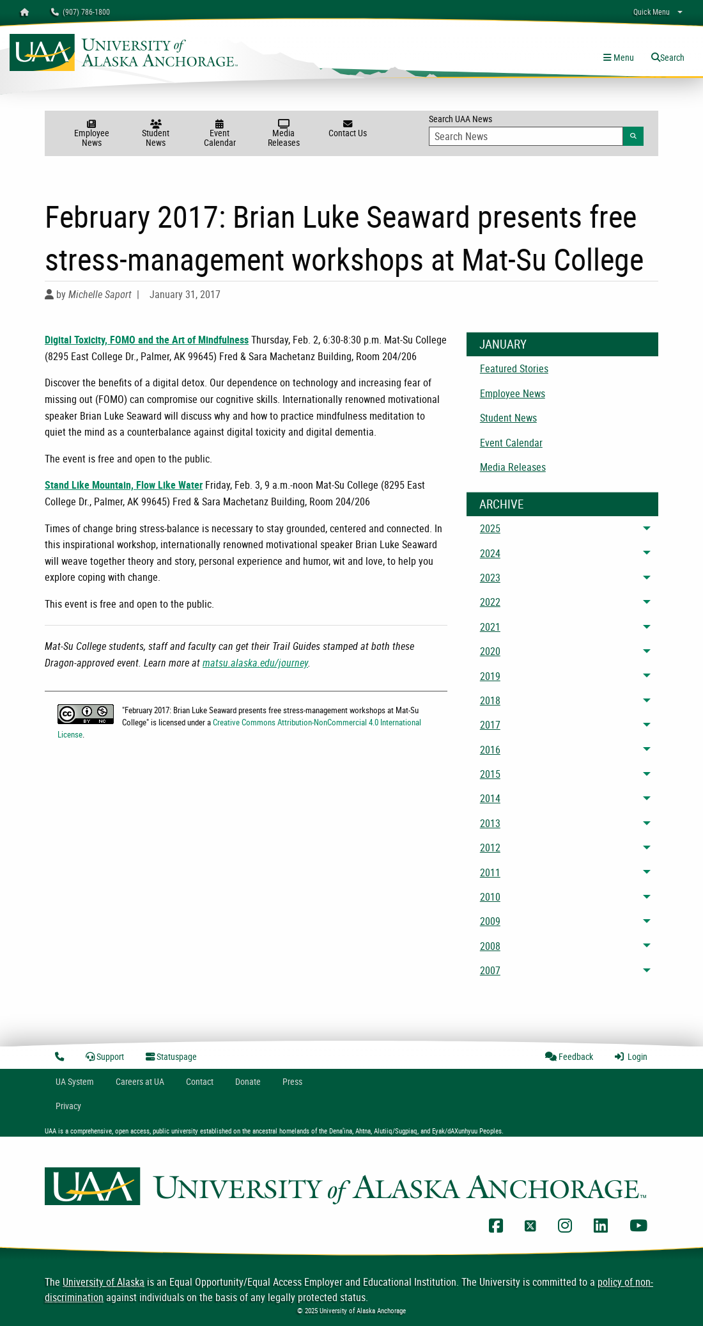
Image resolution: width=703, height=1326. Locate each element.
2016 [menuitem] (490, 750)
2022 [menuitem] (490, 602)
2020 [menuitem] (490, 651)
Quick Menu (651, 11)
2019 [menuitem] (490, 676)
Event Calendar (220, 134)
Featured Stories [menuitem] (514, 368)
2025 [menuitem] (490, 528)
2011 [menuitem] (490, 872)
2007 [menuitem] (490, 970)
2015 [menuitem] (490, 774)
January (503, 344)
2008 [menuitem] (490, 946)
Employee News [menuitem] (512, 393)
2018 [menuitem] (490, 700)
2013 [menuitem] (490, 823)
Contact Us (348, 129)
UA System (75, 1081)
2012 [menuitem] (490, 848)
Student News (156, 134)
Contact (199, 1081)
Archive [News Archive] (501, 504)
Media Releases (284, 134)
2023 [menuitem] (490, 578)
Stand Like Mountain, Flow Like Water (124, 485)
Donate (248, 1081)
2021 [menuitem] (490, 627)
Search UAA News (536, 129)
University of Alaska (103, 1282)
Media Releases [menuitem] (513, 467)
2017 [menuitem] (490, 725)
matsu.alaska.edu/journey (255, 663)
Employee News (91, 134)
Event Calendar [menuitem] (511, 443)
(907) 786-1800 (80, 11)
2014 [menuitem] (490, 798)
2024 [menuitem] (490, 553)
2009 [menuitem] (490, 921)
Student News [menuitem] (508, 418)
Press (292, 1081)
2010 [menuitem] (490, 897)
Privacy (68, 1106)
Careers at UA (140, 1081)
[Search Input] (526, 136)
